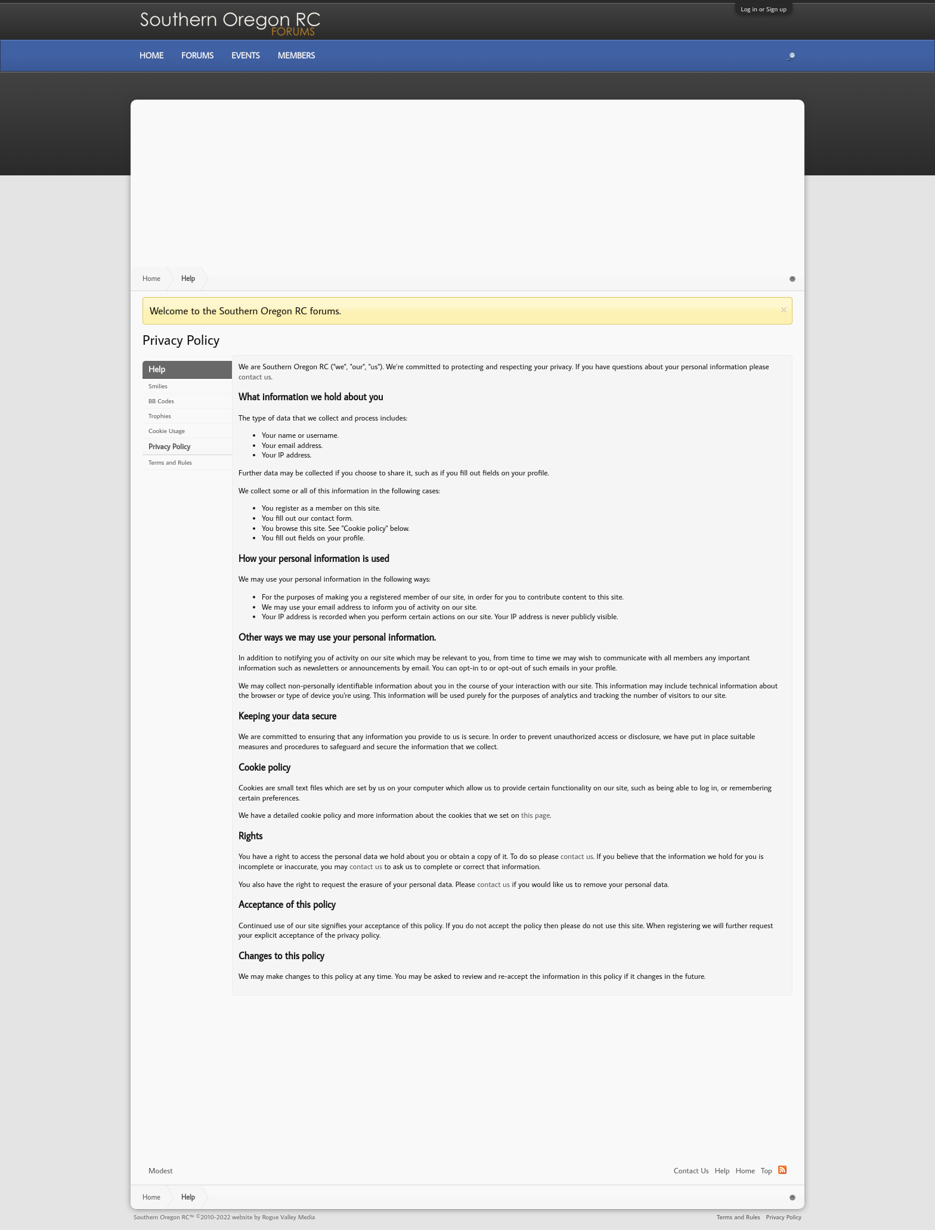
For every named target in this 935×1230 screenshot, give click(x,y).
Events (245, 55)
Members (296, 55)
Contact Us (691, 1170)
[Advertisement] (467, 189)
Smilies (158, 386)
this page (535, 815)
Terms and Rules (170, 462)
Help (722, 1170)
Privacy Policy (169, 446)
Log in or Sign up (764, 9)
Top (766, 1170)
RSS (782, 1170)
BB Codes (161, 401)
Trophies (159, 416)
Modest (160, 1170)
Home (745, 1170)
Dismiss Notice (783, 309)
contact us (255, 376)
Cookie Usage (166, 431)
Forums (197, 55)
